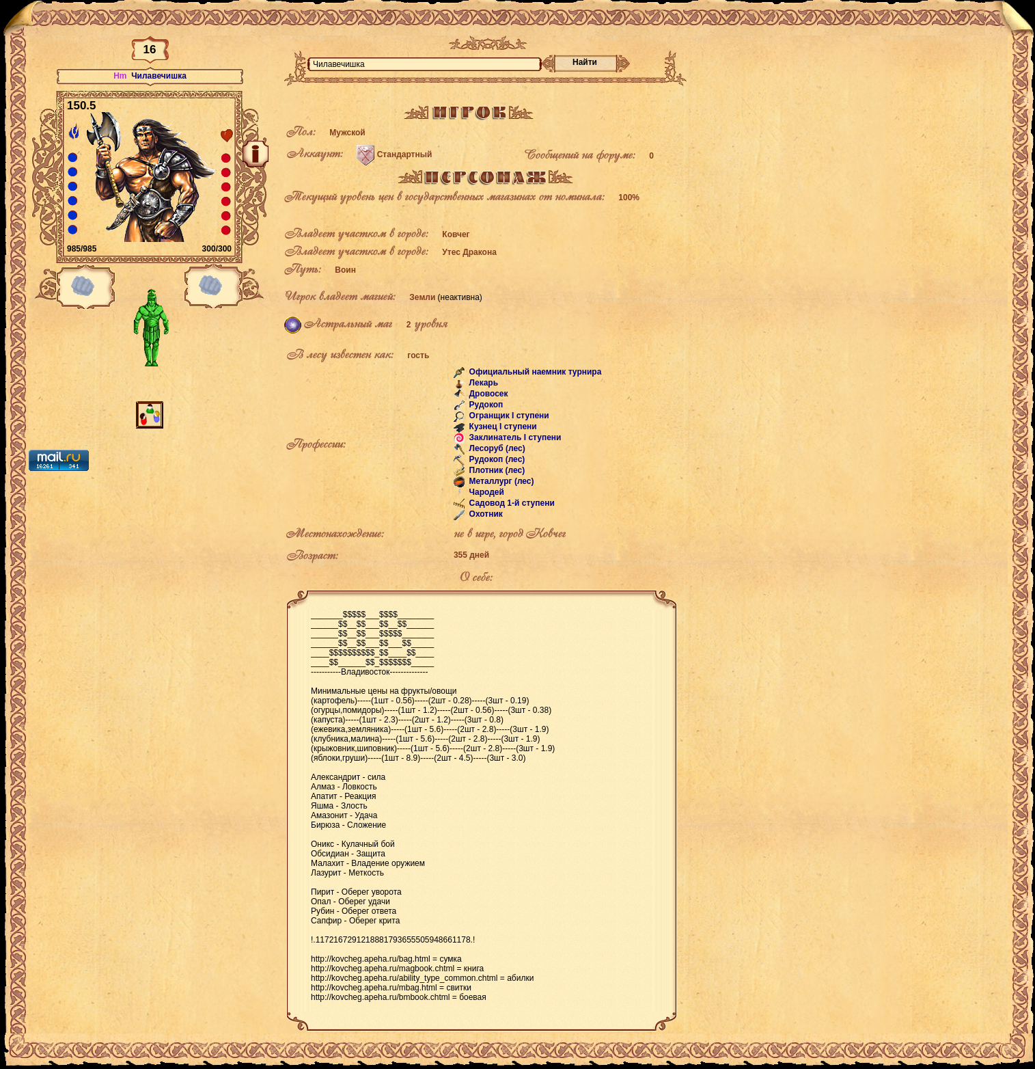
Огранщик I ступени (508, 415)
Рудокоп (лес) (496, 459)
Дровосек (487, 393)
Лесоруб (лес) (496, 448)
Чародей (485, 492)
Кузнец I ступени (502, 426)
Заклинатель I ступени (514, 437)
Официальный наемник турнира (534, 372)
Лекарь (482, 383)
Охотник (485, 514)
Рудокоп (485, 404)
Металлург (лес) (500, 481)
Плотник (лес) (496, 470)
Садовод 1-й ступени (511, 503)
